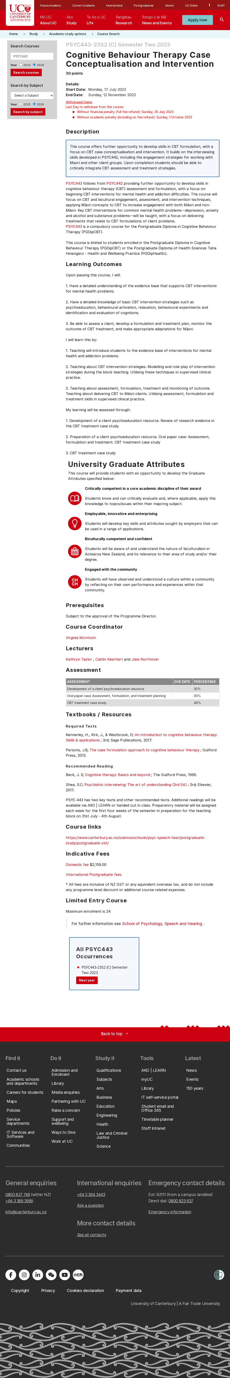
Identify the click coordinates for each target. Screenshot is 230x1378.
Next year (87, 980)
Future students (50, 5)
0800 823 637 (180, 1200)
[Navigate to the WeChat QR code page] (51, 1274)
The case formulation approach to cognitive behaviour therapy (144, 750)
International (114, 5)
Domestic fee (77, 864)
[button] (197, 20)
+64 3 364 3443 (91, 1194)
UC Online (191, 5)
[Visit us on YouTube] (64, 1274)
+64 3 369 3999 (19, 1200)
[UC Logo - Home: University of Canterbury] (20, 13)
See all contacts (91, 1234)
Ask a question (90, 1205)
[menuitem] (48, 20)
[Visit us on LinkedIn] (37, 1274)
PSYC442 (114, 183)
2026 (40, 65)
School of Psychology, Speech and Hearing (162, 923)
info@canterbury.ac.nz (25, 1211)
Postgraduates (144, 5)
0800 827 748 (17, 1194)
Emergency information (169, 1211)
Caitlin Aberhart (109, 659)
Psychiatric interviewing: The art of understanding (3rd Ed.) (135, 784)
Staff (221, 5)
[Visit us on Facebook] (10, 1274)
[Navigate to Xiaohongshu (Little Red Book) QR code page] (78, 1274)
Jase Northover (145, 659)
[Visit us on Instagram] (24, 1274)
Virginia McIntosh (81, 637)
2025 (27, 65)
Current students (83, 5)
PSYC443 (74, 183)
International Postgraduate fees (94, 874)
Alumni (169, 5)
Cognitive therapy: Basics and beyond (117, 774)
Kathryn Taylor (79, 659)
